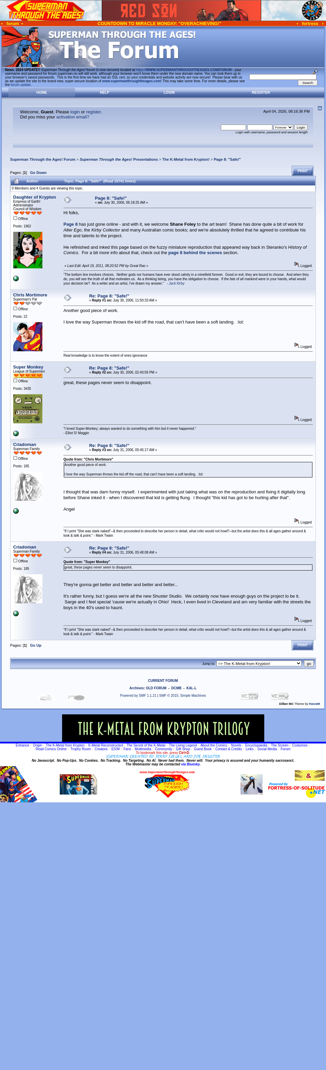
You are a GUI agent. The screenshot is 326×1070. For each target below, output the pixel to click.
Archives (137, 688)
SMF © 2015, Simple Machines (182, 695)
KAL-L (191, 688)
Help (104, 92)
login (75, 111)
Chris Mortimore (30, 294)
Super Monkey (28, 367)
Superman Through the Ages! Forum (42, 159)
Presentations (119, 159)
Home (41, 92)
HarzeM (314, 704)
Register (261, 92)
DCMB (176, 688)
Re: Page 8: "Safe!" (109, 295)
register (93, 111)
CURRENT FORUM (163, 681)
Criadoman (24, 444)
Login (169, 92)
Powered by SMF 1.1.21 (138, 695)
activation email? (72, 116)
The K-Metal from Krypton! (185, 159)
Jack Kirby (177, 283)
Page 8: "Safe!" (227, 159)
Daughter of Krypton (34, 197)
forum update (21, 85)
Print (303, 171)
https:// (184, 70)
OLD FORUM (156, 688)
